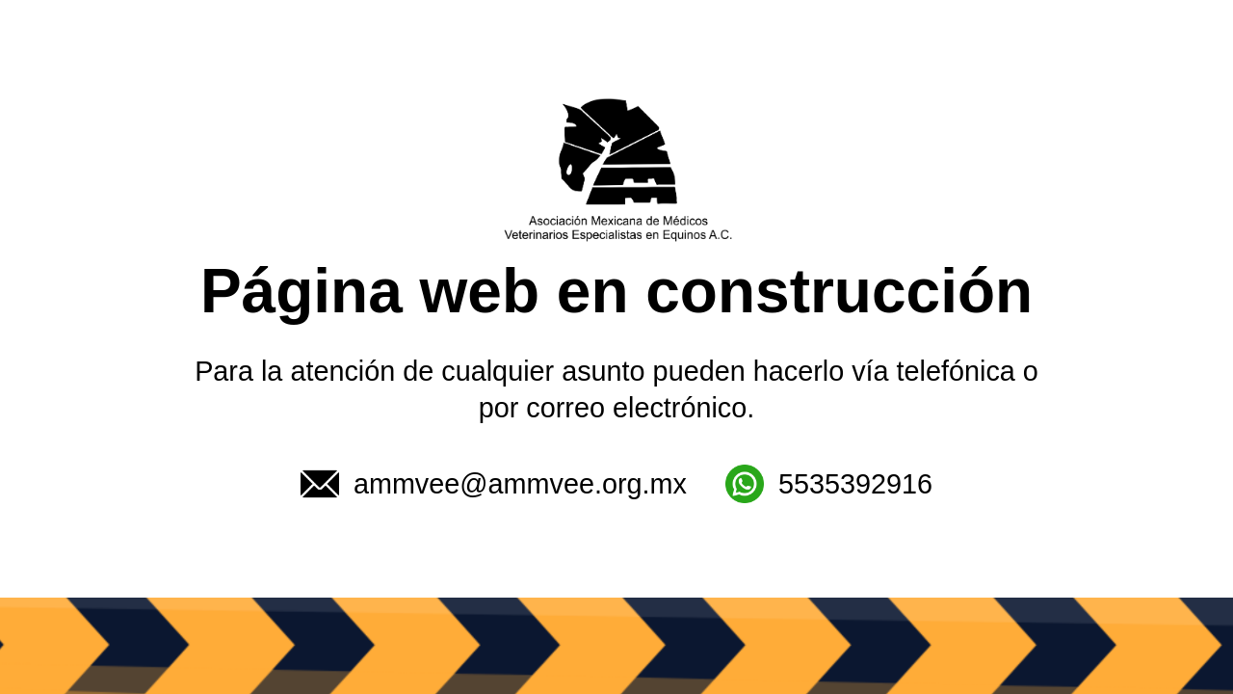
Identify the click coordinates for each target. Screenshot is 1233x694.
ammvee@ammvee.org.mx (494, 484)
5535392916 (828, 484)
